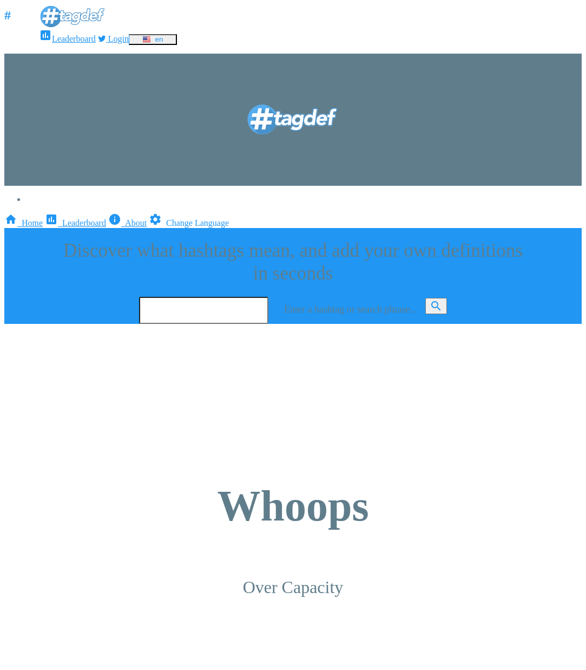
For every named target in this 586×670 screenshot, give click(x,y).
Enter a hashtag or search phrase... (350, 309)
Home (23, 222)
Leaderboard (67, 38)
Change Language (189, 222)
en (152, 39)
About (127, 222)
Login (113, 38)
